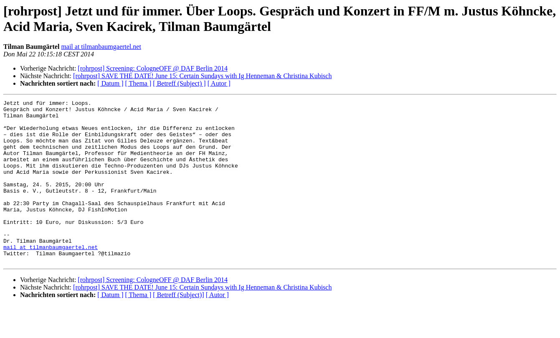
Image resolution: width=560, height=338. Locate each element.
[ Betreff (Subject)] (178, 327)
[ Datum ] (110, 83)
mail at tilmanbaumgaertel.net (101, 46)
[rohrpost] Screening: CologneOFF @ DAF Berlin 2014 (153, 68)
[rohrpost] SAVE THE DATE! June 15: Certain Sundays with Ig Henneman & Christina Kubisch (202, 75)
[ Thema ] (138, 83)
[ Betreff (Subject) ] (179, 83)
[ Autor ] (219, 83)
